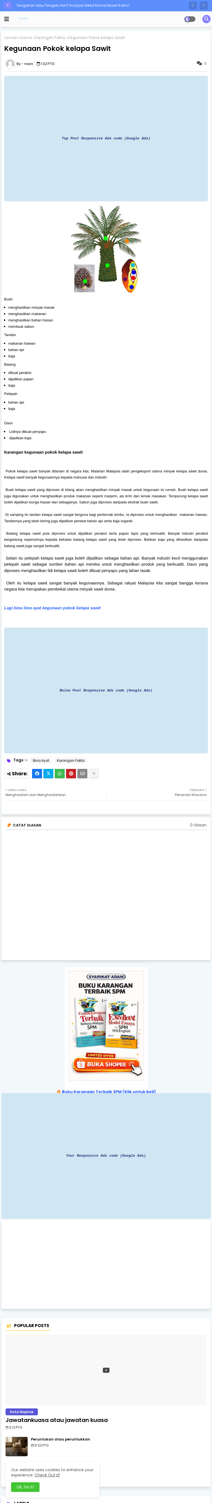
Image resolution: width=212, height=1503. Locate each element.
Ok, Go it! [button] (25, 1487)
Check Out (45, 1475)
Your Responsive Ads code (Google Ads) (106, 1155)
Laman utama (18, 37)
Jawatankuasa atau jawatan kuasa (57, 1420)
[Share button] (94, 773)
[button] (193, 5)
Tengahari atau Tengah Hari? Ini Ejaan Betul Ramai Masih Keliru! (73, 5)
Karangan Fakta (50, 37)
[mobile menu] (6, 19)
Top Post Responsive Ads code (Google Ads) (106, 138)
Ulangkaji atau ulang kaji (56, 1464)
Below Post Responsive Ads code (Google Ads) (106, 690)
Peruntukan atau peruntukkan (60, 1439)
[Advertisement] (106, 1264)
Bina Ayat (41, 760)
